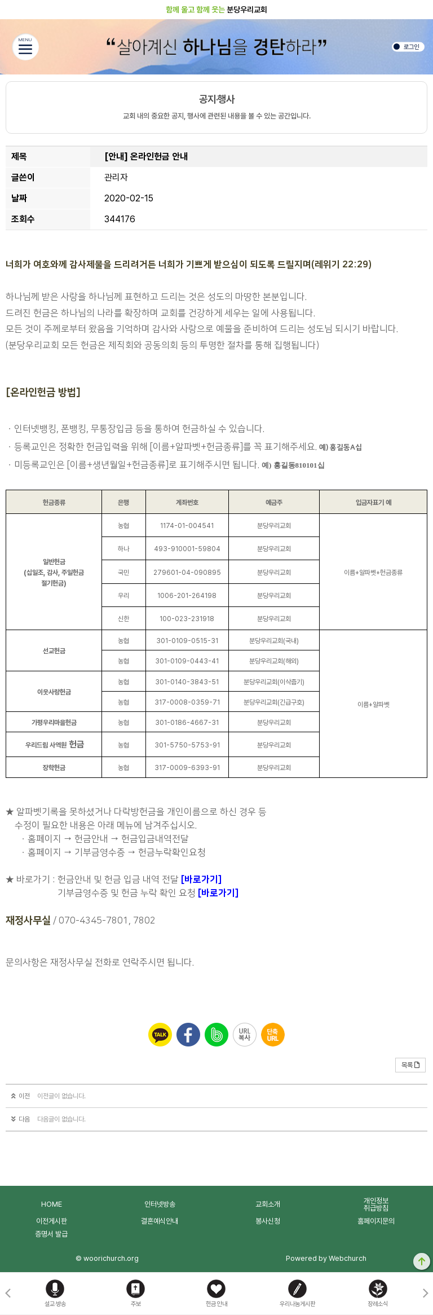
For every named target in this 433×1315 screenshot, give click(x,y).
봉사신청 (267, 1221)
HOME (51, 1204)
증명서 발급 (51, 1234)
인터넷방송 (159, 1204)
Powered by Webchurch (326, 1258)
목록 (410, 1065)
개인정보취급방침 (376, 1204)
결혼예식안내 (159, 1221)
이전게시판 (51, 1221)
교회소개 (267, 1204)
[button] (425, 1293)
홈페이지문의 (376, 1221)
